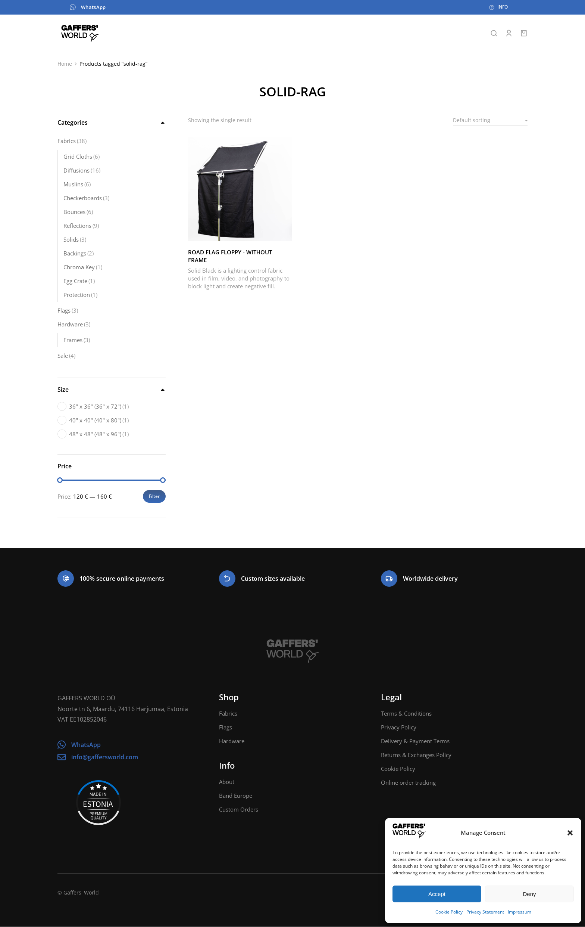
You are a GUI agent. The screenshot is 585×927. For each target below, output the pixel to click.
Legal (391, 697)
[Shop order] (490, 120)
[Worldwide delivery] (389, 579)
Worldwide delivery (430, 579)
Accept (436, 894)
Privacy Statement (485, 912)
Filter (154, 496)
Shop (229, 697)
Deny (529, 894)
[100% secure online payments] (65, 579)
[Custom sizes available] (227, 579)
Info (227, 765)
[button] (570, 833)
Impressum (519, 912)
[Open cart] (524, 33)
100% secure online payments (121, 579)
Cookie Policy (449, 912)
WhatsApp (81, 7)
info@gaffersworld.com (104, 757)
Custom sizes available (273, 579)
